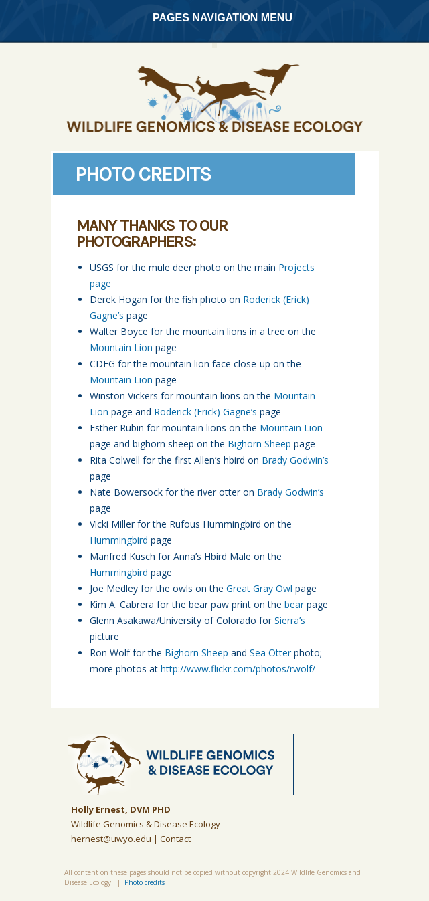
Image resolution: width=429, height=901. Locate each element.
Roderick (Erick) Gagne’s (205, 411)
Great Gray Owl (259, 588)
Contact (175, 839)
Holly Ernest (98, 809)
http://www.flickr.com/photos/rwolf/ (238, 668)
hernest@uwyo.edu (111, 839)
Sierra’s (289, 620)
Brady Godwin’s (295, 460)
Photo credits (144, 882)
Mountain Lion (121, 347)
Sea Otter (270, 652)
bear (294, 604)
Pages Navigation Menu (213, 17)
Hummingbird (119, 540)
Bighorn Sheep (259, 443)
